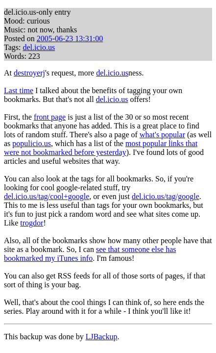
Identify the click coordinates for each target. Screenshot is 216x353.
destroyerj (29, 73)
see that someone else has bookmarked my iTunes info (90, 253)
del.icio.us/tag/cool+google (46, 196)
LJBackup (102, 336)
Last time (18, 90)
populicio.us (31, 143)
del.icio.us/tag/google (165, 196)
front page (50, 117)
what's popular (162, 134)
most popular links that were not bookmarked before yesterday (100, 147)
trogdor (31, 223)
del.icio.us (39, 47)
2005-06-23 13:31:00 (70, 38)
